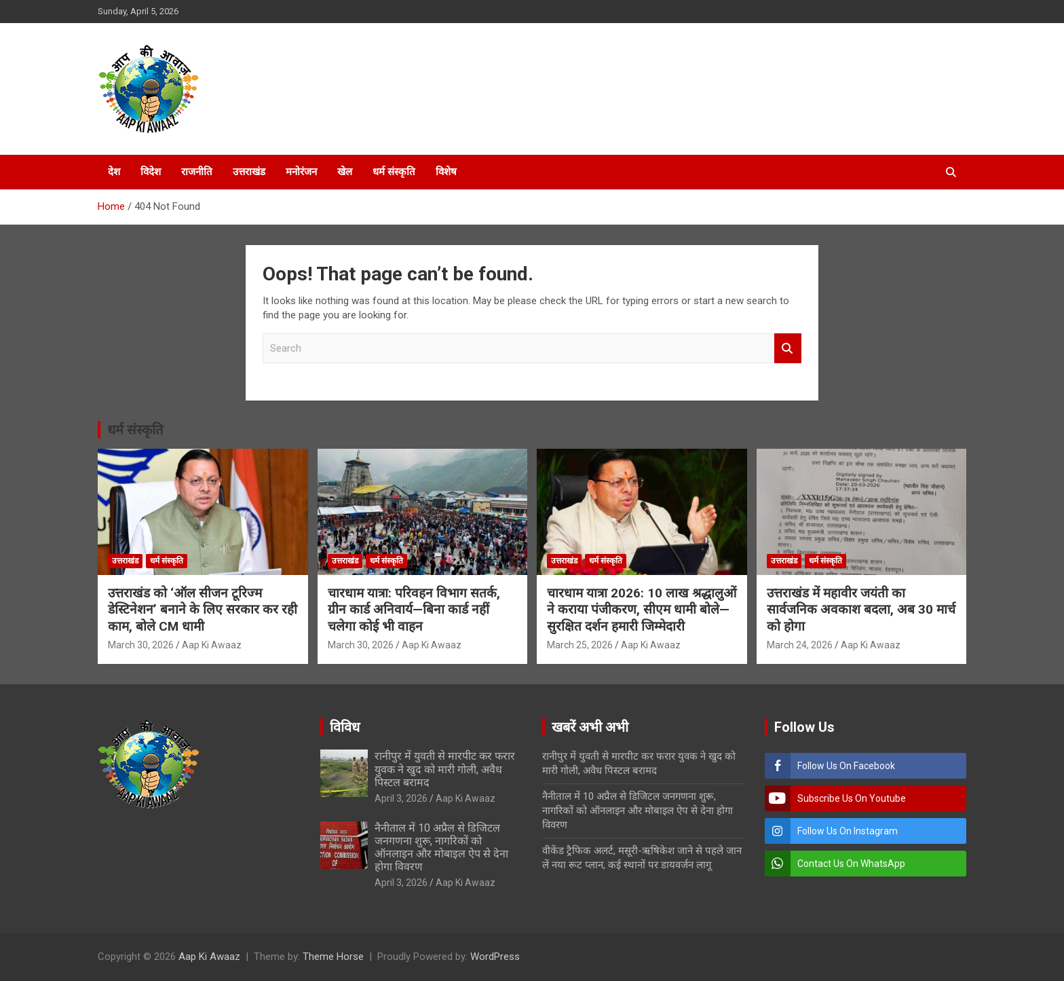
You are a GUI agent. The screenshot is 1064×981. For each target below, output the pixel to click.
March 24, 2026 (800, 645)
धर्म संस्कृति (394, 172)
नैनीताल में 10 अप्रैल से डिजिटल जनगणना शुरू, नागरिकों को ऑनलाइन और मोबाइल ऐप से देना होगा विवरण (441, 847)
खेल (344, 172)
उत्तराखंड (249, 172)
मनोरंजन (301, 172)
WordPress (495, 956)
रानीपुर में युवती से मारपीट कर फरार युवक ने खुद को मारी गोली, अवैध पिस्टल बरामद (445, 768)
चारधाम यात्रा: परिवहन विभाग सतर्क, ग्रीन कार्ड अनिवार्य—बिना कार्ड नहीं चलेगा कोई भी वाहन (414, 609)
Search (787, 348)
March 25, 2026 (580, 645)
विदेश (150, 172)
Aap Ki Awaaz (212, 645)
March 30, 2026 (141, 645)
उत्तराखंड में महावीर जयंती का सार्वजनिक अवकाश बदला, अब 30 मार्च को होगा (861, 609)
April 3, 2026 (401, 798)
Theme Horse (333, 956)
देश (114, 172)
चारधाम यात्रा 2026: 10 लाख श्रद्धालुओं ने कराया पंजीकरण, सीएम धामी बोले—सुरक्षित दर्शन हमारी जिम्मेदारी (641, 609)
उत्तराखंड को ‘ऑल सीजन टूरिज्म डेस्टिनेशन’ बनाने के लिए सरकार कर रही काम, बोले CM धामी (202, 609)
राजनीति (196, 172)
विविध (345, 727)
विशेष (446, 172)
